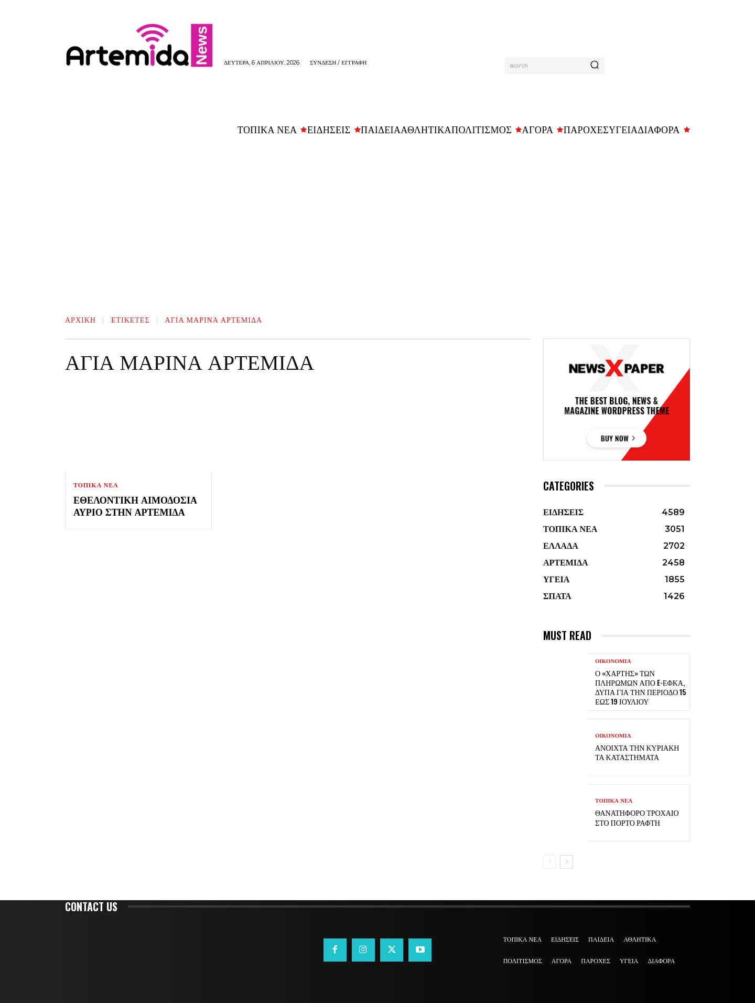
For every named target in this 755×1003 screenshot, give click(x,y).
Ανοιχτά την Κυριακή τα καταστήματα (637, 752)
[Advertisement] (377, 220)
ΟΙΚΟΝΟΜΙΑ (613, 661)
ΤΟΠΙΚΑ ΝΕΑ (95, 485)
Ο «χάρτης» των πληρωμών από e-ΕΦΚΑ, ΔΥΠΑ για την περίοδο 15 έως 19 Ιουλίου (640, 687)
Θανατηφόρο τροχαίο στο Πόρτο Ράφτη (637, 817)
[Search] (595, 65)
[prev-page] (549, 862)
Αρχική (80, 319)
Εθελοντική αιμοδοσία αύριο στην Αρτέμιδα (135, 505)
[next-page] (566, 862)
